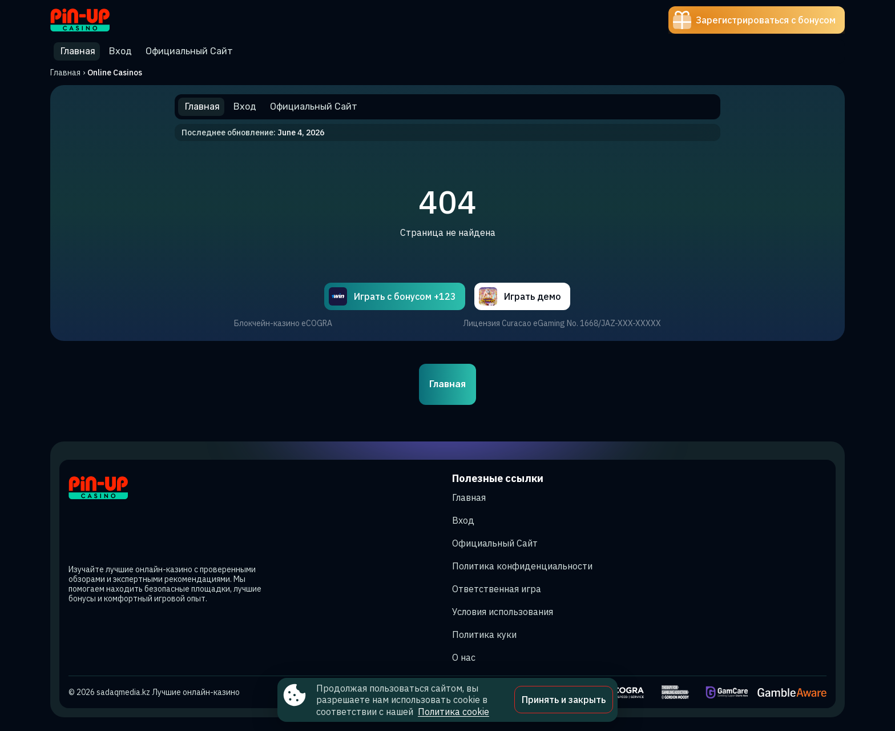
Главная (65, 73)
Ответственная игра (496, 589)
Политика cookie (453, 711)
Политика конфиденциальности (522, 566)
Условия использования (502, 611)
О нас (463, 657)
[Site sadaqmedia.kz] (90, 20)
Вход (463, 520)
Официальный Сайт (495, 543)
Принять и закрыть (564, 699)
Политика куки (484, 634)
